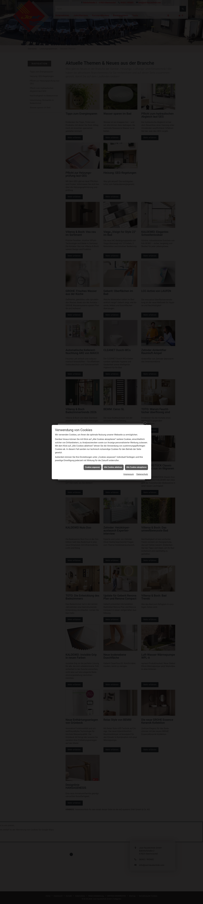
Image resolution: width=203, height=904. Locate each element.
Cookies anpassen (92, 227)
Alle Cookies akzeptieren (136, 227)
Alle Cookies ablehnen (113, 227)
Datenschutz (142, 234)
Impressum (128, 234)
